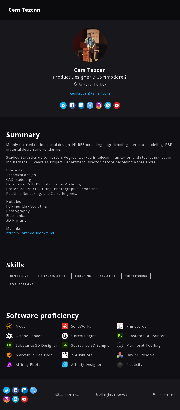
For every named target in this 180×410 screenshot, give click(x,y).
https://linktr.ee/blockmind (30, 233)
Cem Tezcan (24, 9)
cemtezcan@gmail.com (90, 93)
